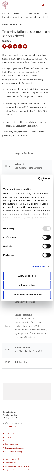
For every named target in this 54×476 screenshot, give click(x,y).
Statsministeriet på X (13, 459)
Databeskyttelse (11, 434)
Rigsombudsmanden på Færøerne (17, 466)
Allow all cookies (27, 276)
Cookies (8, 437)
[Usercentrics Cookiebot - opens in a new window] (38, 179)
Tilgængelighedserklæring (14, 448)
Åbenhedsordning (11, 444)
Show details (38, 266)
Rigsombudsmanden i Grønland (17, 470)
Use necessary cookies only (27, 294)
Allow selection (27, 285)
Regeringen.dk (10, 463)
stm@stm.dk (13, 426)
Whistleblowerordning (13, 451)
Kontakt (8, 441)
